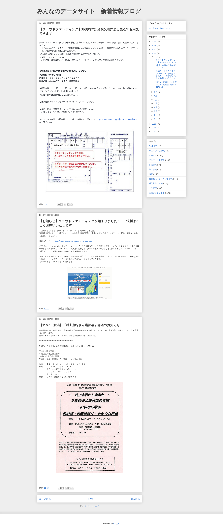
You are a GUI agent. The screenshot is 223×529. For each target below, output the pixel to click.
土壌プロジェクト (157, 193)
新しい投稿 (45, 498)
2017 (154, 49)
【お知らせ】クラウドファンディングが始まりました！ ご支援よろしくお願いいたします (165, 74)
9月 (156, 92)
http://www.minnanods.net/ (160, 28)
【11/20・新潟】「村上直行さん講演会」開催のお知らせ (79, 325)
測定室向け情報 (156, 183)
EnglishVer (154, 146)
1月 (156, 119)
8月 (156, 96)
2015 (154, 124)
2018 (154, 45)
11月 (156, 56)
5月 (156, 103)
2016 (154, 53)
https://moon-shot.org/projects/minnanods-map (117, 119)
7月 (156, 99)
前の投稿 (135, 498)
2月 (156, 115)
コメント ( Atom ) (92, 506)
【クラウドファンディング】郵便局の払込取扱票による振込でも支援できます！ (165, 63)
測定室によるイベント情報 (161, 179)
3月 (156, 111)
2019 (154, 42)
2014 (154, 128)
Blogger (116, 523)
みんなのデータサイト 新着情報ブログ (89, 11)
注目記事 (153, 188)
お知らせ (153, 155)
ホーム (90, 498)
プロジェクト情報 (157, 160)
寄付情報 (153, 169)
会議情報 (153, 165)
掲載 (151, 174)
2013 (154, 132)
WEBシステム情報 (157, 151)
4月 (156, 107)
